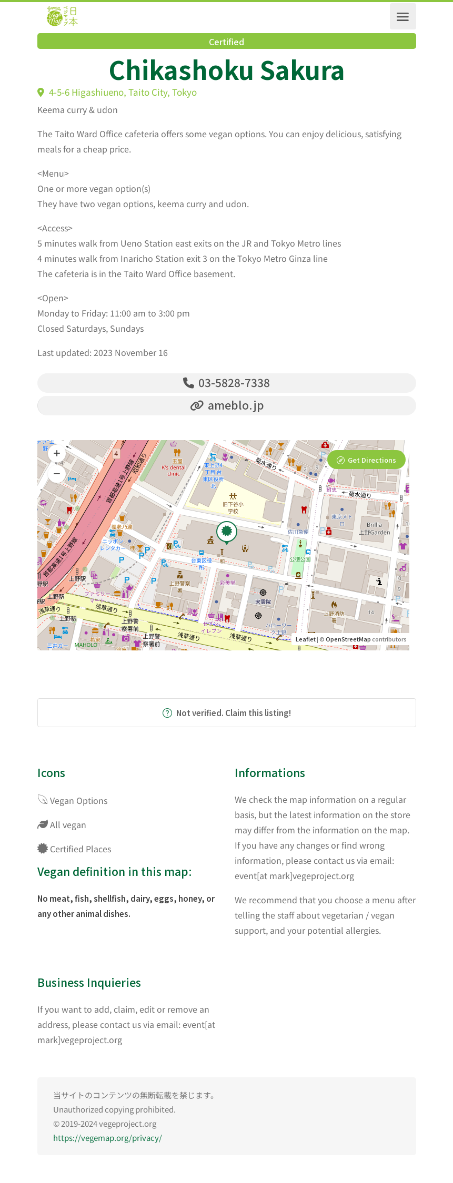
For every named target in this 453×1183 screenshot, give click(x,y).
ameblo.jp (227, 406)
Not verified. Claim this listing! (227, 714)
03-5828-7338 (226, 382)
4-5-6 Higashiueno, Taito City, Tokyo (117, 91)
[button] (57, 476)
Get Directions (372, 462)
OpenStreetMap (348, 640)
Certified (226, 41)
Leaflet (306, 640)
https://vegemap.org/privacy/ (107, 1139)
